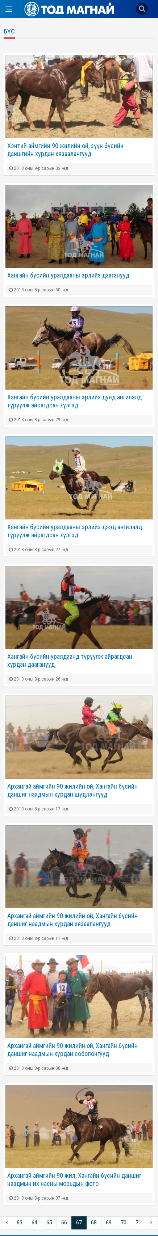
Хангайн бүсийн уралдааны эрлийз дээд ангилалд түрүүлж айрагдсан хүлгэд (74, 531)
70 (123, 1223)
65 (49, 1223)
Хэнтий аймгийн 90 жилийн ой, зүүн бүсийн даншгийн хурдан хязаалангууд (65, 150)
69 (109, 1223)
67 (79, 1223)
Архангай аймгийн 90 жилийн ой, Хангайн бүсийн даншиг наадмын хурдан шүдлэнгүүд (72, 790)
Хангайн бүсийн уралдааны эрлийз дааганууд (68, 275)
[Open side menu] (8, 9)
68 (94, 1223)
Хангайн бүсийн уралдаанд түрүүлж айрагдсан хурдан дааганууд (69, 660)
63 (19, 1223)
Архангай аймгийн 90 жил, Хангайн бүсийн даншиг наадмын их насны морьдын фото (74, 1179)
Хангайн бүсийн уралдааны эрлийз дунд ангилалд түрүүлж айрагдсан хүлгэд (74, 401)
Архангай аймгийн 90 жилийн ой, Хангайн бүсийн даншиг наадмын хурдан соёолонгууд (72, 1049)
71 (138, 1223)
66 (64, 1223)
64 (34, 1223)
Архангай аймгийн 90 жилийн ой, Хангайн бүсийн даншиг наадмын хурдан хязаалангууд (72, 920)
